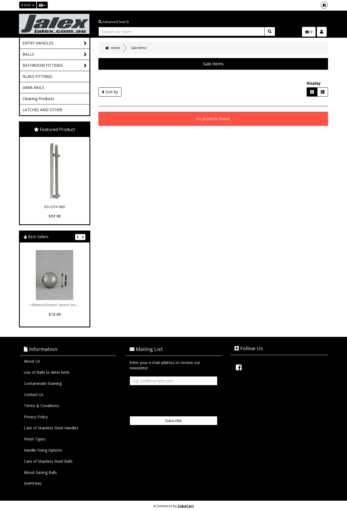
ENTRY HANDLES (55, 43)
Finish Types (35, 439)
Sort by (110, 91)
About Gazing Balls (40, 472)
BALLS (55, 54)
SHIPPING (32, 483)
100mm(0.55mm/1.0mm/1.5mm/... (55, 305)
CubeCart (186, 506)
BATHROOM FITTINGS (55, 65)
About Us (32, 361)
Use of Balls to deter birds (47, 372)
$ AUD (27, 5)
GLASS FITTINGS (37, 76)
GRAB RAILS (33, 87)
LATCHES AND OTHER (42, 109)
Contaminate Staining (43, 383)
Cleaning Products (38, 98)
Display (314, 83)
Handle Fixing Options (43, 450)
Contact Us (33, 394)
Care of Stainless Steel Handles (51, 427)
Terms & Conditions (41, 405)
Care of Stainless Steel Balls (48, 461)
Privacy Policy (36, 416)
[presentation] (171, 398)
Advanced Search (113, 22)
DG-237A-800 (54, 207)
